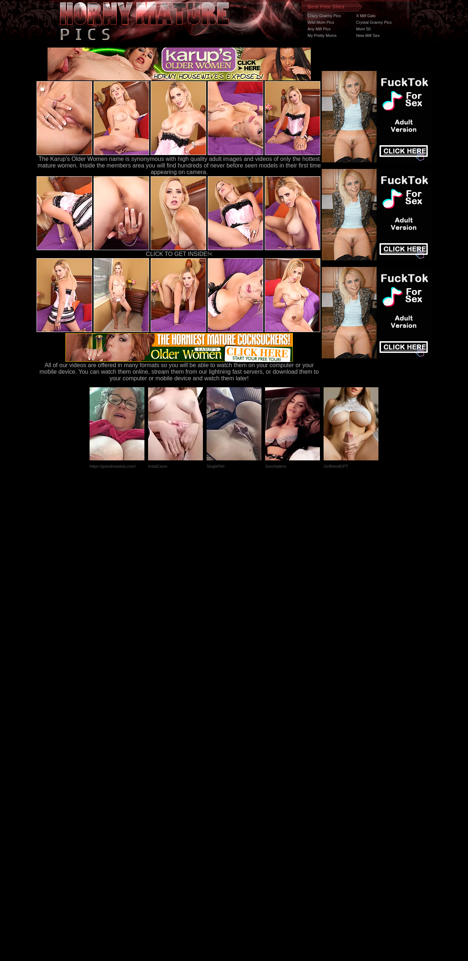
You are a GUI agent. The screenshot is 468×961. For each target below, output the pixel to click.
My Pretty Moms (321, 35)
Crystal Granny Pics (374, 22)
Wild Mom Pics (320, 22)
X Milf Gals (365, 16)
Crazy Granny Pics (324, 16)
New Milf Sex (368, 35)
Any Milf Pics (319, 29)
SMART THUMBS (247, 823)
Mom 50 (363, 29)
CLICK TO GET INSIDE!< (179, 254)
